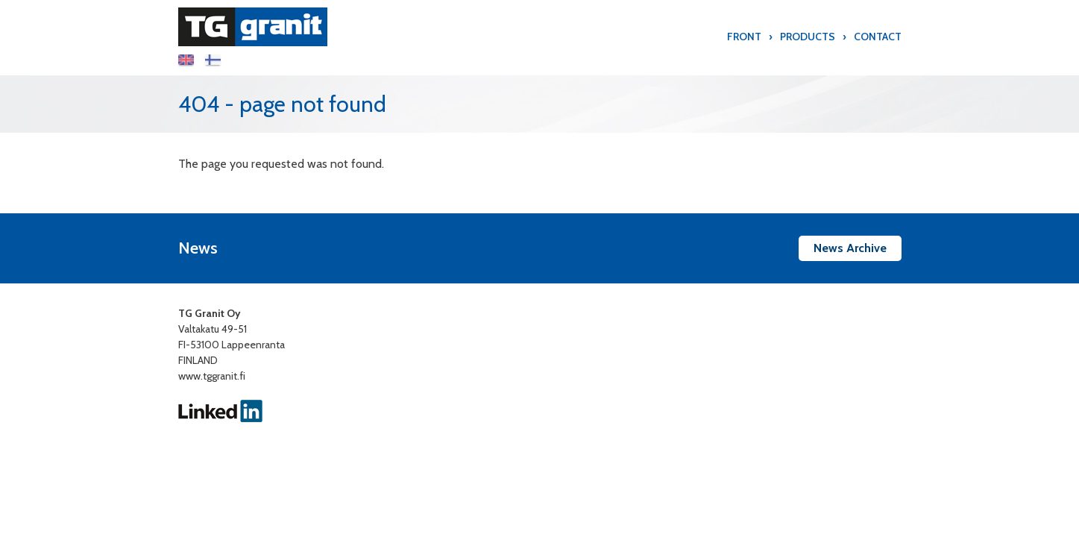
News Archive (850, 248)
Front (744, 36)
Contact (878, 36)
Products (807, 36)
